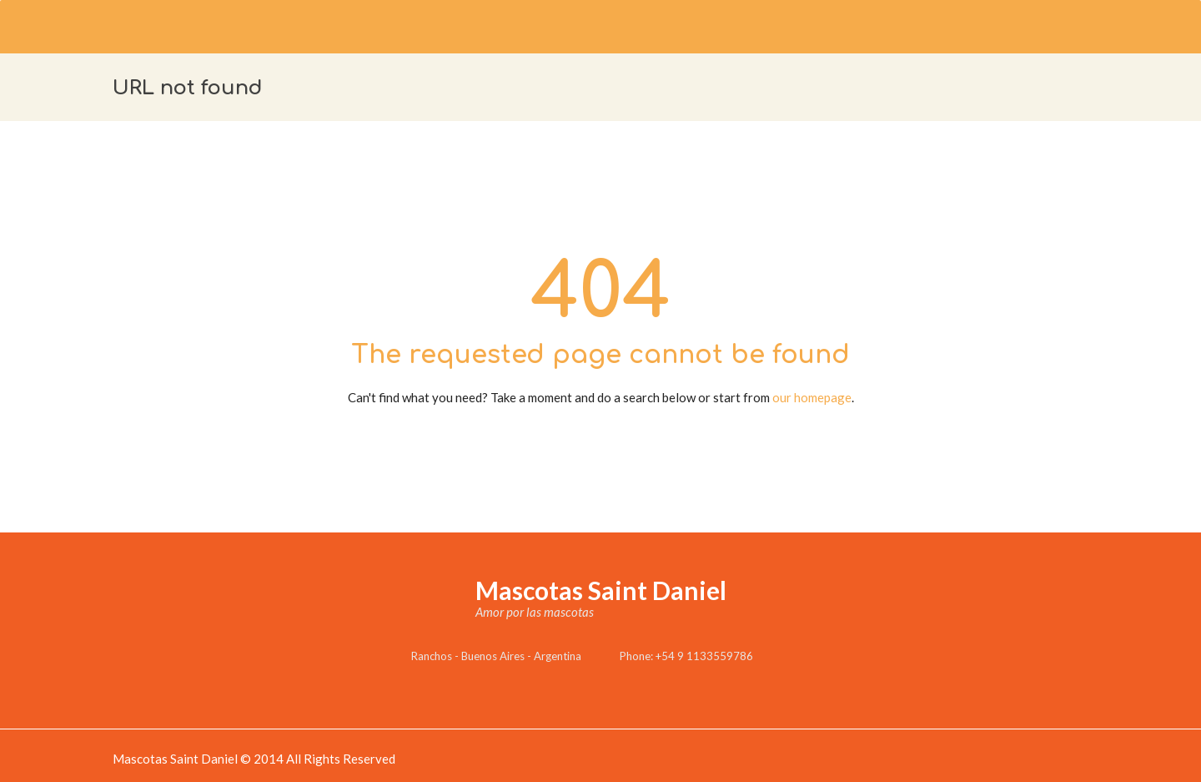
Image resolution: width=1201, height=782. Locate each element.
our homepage (812, 397)
